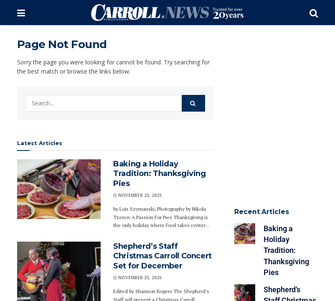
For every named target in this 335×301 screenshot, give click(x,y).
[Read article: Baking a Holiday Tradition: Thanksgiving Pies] (59, 189)
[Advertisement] (272, 79)
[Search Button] (314, 12)
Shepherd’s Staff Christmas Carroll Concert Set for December (162, 256)
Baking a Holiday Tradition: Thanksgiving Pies (159, 173)
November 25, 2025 (137, 195)
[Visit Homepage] (167, 12)
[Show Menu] (21, 12)
